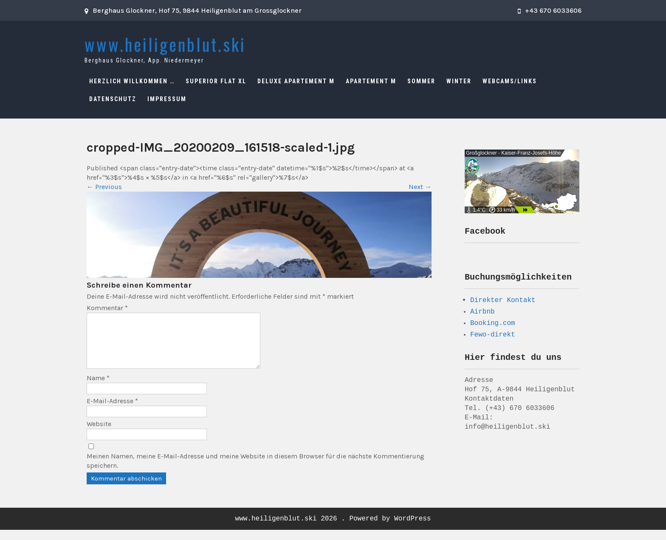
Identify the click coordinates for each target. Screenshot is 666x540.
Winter (458, 81)
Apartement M (371, 81)
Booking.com (492, 326)
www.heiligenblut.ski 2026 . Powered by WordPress (333, 529)
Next (420, 187)
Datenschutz (112, 99)
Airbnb (482, 314)
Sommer (421, 81)
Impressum (166, 99)
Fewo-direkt (492, 337)
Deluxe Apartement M (296, 81)
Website (99, 434)
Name (98, 388)
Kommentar (107, 308)
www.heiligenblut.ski (165, 44)
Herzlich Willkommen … (132, 81)
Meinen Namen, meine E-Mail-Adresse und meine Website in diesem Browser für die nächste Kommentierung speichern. (255, 471)
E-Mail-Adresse (112, 411)
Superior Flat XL (216, 81)
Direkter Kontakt (503, 302)
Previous (104, 187)
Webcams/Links (510, 81)
